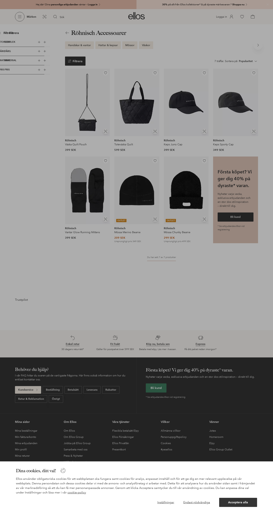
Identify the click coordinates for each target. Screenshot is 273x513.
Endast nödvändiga (196, 502)
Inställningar (165, 502)
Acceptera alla (238, 502)
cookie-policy (76, 492)
